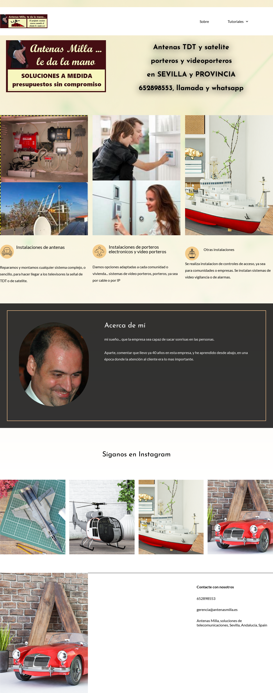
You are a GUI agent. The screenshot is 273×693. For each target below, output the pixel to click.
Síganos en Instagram (136, 454)
